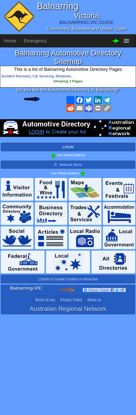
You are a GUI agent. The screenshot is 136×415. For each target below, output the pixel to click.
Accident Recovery (16, 76)
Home (10, 40)
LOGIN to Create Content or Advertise (68, 279)
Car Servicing (43, 76)
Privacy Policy (71, 300)
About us (94, 300)
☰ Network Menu (68, 165)
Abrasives (63, 76)
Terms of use (45, 300)
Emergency (35, 40)
